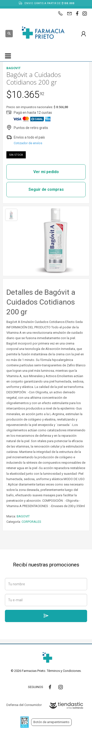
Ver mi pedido (46, 171)
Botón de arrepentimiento (51, 722)
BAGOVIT (23, 516)
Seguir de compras (46, 189)
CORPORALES (31, 522)
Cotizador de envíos (28, 143)
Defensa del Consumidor (24, 705)
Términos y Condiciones (64, 671)
